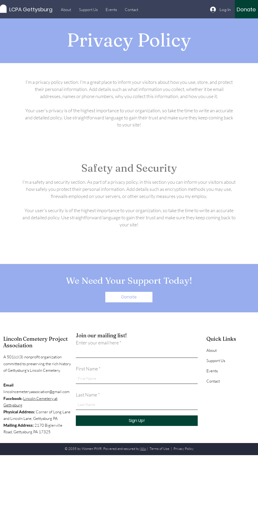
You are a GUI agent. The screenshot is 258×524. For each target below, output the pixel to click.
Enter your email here (97, 342)
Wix (143, 448)
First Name (87, 368)
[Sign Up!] (137, 420)
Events (212, 370)
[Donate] (246, 9)
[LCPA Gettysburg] (33, 9)
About (211, 350)
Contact (213, 381)
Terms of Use (159, 448)
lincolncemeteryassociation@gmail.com (36, 391)
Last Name (86, 394)
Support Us (215, 360)
